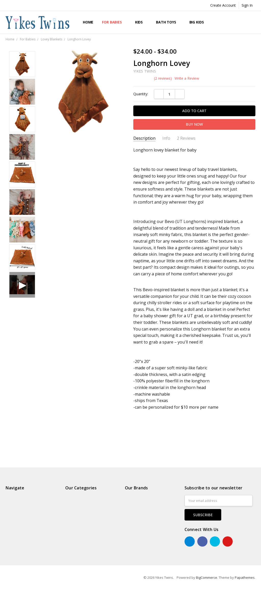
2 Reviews (186, 138)
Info (166, 138)
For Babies (114, 22)
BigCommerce (206, 577)
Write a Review (187, 78)
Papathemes (245, 577)
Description (144, 138)
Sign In (247, 5)
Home (88, 22)
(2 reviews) (163, 78)
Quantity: (140, 93)
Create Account (223, 5)
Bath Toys (168, 22)
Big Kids (198, 22)
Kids (141, 22)
